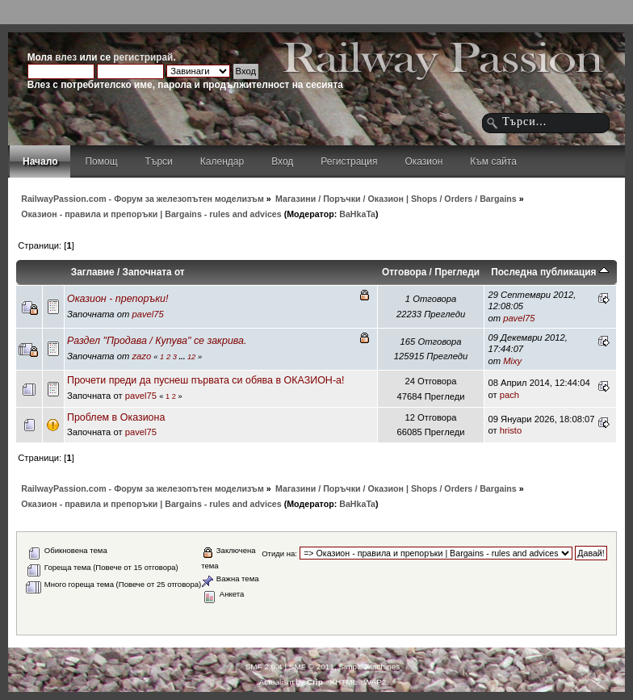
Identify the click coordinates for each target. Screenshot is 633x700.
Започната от (154, 272)
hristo (511, 430)
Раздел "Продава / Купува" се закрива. (157, 340)
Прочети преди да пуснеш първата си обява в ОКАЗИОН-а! (205, 380)
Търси (159, 161)
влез (66, 57)
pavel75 (147, 314)
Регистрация (349, 161)
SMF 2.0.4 (264, 666)
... (183, 357)
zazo (141, 356)
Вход (282, 161)
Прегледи (457, 272)
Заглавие (93, 272)
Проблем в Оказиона (116, 417)
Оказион (423, 161)
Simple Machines (369, 666)
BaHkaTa (357, 214)
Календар (222, 161)
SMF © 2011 (311, 666)
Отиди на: (279, 553)
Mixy (512, 361)
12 (191, 357)
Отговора (404, 272)
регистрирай (143, 57)
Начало (40, 161)
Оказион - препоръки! (118, 298)
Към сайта (493, 161)
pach (509, 395)
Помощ (101, 161)
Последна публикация (550, 272)
